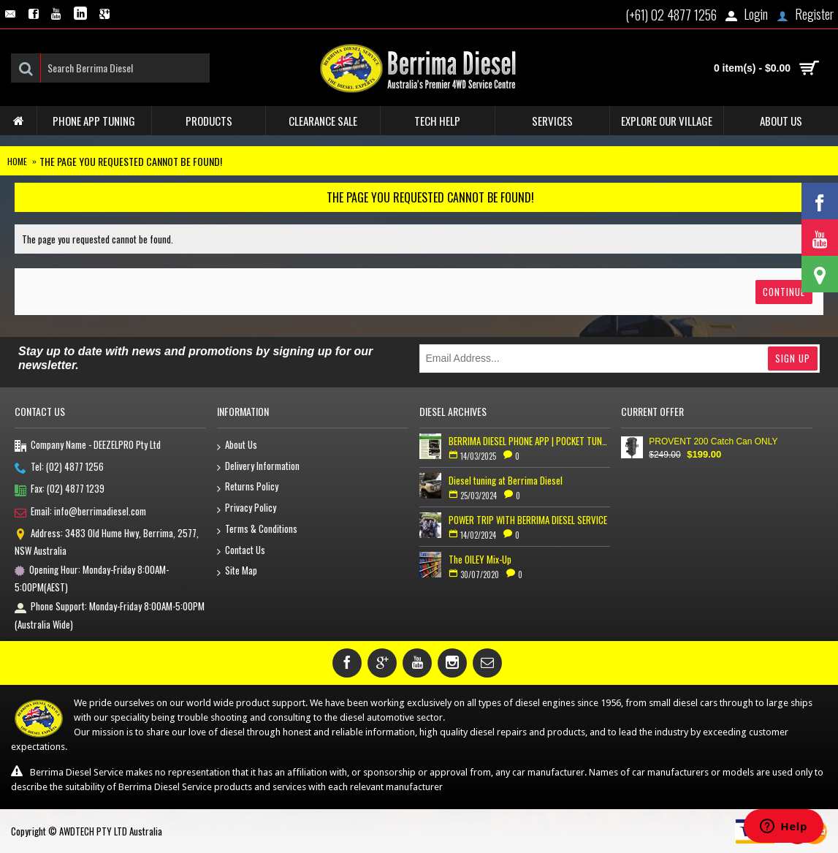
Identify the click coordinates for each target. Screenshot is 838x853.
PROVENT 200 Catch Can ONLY (713, 441)
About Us (237, 445)
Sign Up (792, 358)
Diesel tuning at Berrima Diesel (506, 480)
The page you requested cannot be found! (130, 161)
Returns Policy (247, 487)
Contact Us (241, 550)
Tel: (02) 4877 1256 (59, 468)
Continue (784, 291)
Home (17, 161)
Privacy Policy (246, 508)
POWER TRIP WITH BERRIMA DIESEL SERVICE (528, 519)
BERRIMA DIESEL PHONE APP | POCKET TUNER (530, 440)
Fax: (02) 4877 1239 (59, 489)
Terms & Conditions (257, 529)
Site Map (237, 571)
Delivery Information (258, 466)
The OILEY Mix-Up (480, 559)
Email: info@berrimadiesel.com (80, 512)
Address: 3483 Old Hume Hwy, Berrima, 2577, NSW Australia (107, 542)
